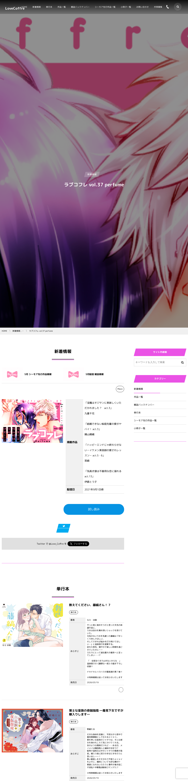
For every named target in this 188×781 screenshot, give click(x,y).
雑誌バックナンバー (144, 404)
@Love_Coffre (56, 543)
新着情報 (138, 389)
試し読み (94, 509)
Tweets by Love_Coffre (147, 452)
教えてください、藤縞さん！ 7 (89, 606)
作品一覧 (138, 397)
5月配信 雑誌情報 (95, 374)
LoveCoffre (15, 8)
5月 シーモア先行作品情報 (37, 374)
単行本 (137, 412)
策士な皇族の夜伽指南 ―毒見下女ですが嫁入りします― (96, 713)
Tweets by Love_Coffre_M (149, 465)
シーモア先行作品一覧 (145, 420)
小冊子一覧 (139, 428)
